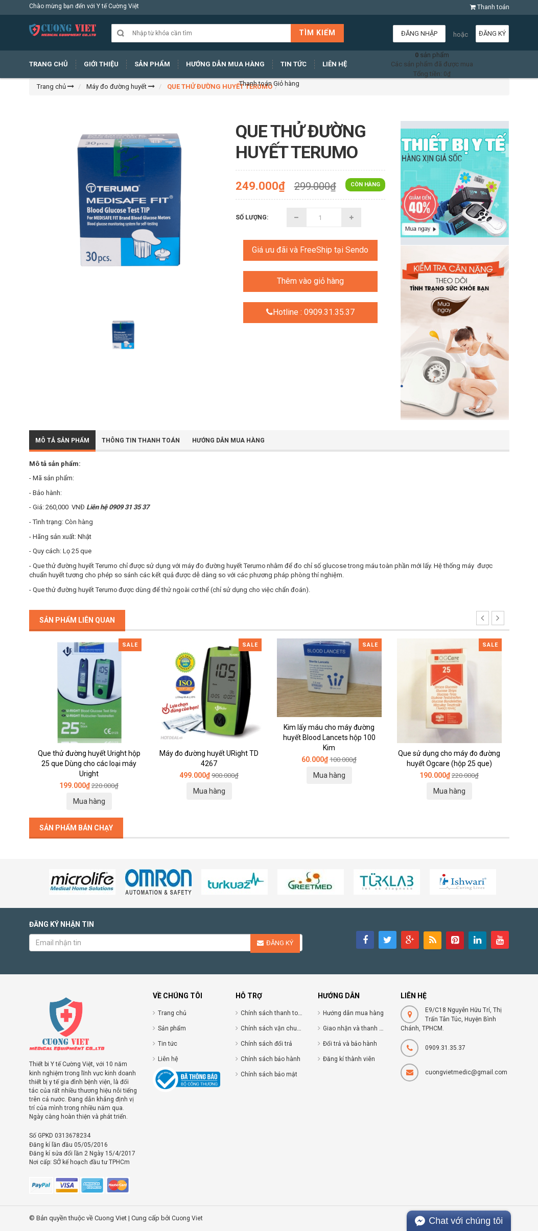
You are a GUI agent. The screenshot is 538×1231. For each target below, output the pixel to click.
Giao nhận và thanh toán (357, 1028)
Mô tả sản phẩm (62, 440)
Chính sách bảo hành (270, 1059)
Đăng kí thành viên (349, 1059)
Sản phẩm (172, 1028)
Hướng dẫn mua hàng (353, 1013)
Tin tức (167, 1043)
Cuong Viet (187, 1218)
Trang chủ (172, 1013)
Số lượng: (252, 217)
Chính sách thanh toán (273, 1013)
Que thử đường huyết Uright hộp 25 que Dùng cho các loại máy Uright (89, 763)
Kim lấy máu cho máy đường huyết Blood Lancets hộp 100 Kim (329, 737)
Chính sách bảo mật (269, 1074)
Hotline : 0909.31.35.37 (310, 312)
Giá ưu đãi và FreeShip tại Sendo (310, 250)
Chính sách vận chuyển (274, 1028)
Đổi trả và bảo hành (350, 1043)
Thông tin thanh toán (141, 440)
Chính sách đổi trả (266, 1043)
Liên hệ (168, 1059)
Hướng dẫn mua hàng (228, 440)
